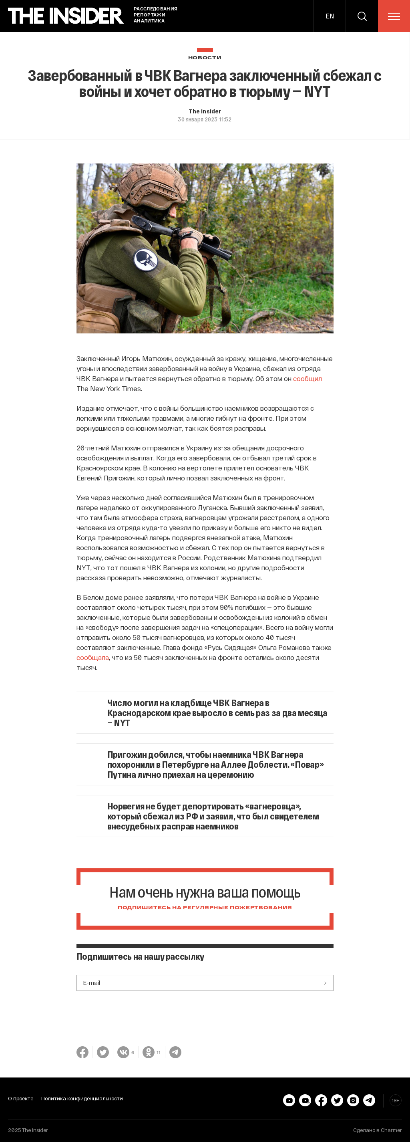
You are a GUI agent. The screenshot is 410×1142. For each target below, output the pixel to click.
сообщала (92, 657)
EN (330, 16)
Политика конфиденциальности (82, 1098)
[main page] (66, 16)
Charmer (391, 1130)
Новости (205, 58)
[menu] (394, 16)
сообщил (307, 378)
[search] (362, 16)
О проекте (20, 1098)
